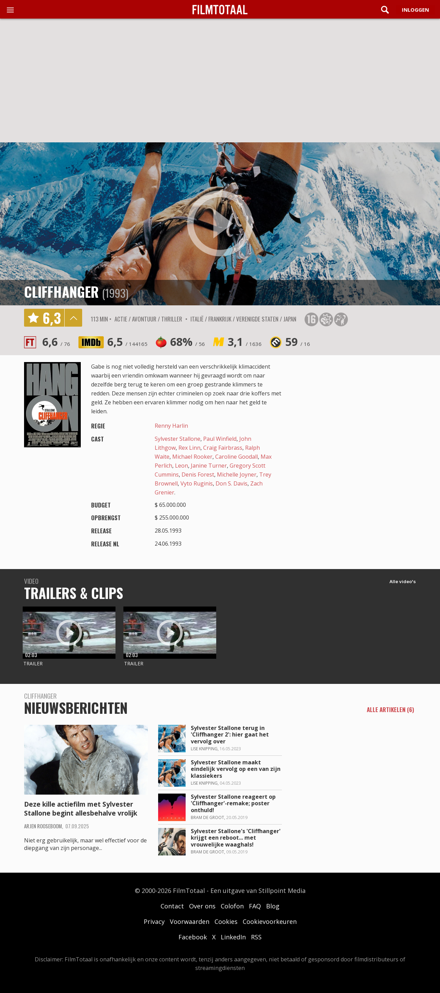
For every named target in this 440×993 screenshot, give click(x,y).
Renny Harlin (171, 425)
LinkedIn (233, 937)
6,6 (56, 341)
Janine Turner (209, 465)
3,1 (245, 341)
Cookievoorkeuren (270, 921)
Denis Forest (198, 474)
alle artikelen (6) (390, 710)
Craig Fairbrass (222, 447)
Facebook (192, 937)
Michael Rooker (192, 456)
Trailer (33, 663)
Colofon (232, 906)
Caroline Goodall (236, 456)
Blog (272, 906)
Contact (172, 906)
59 (297, 341)
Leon (181, 465)
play (220, 223)
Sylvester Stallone (177, 439)
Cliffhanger (61, 291)
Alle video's (402, 581)
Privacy (154, 921)
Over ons (202, 906)
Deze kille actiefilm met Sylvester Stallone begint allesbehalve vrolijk (80, 809)
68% (187, 341)
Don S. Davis (232, 483)
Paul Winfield (219, 439)
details (73, 318)
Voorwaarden (189, 921)
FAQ (255, 906)
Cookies (226, 921)
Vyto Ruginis (196, 483)
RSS (256, 937)
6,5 (127, 341)
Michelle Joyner (236, 474)
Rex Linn (189, 447)
